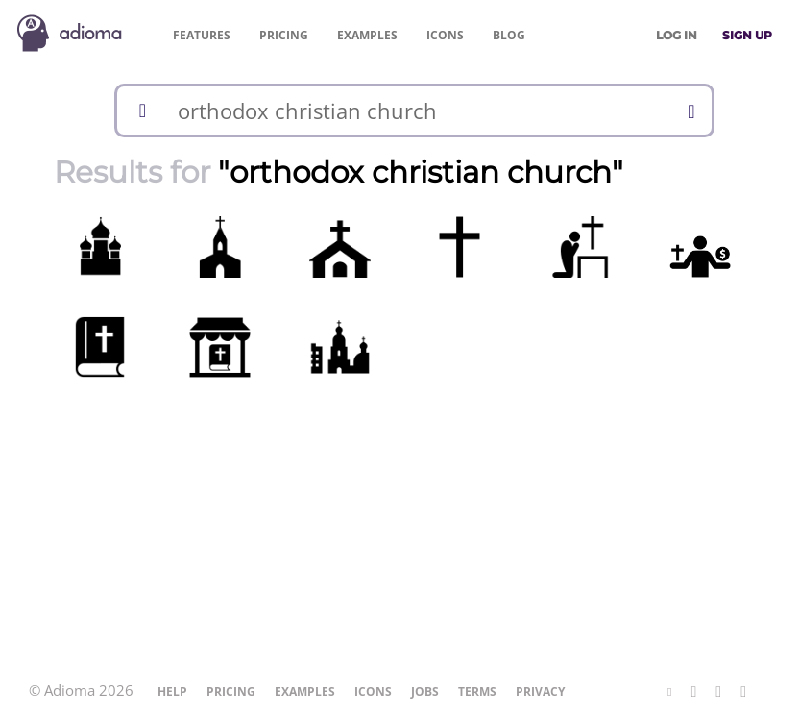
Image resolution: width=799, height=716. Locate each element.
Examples (367, 35)
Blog (509, 35)
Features (201, 35)
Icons (445, 35)
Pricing (283, 35)
